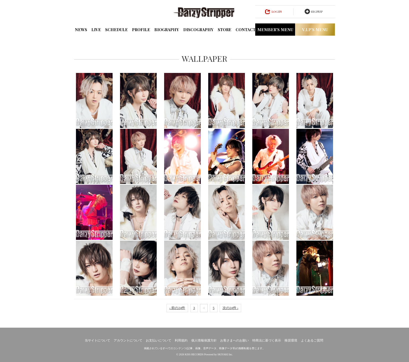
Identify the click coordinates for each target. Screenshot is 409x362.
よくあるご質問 (312, 340)
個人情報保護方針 (204, 340)
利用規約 (181, 340)
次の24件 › (230, 308)
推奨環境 (290, 340)
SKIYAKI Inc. (225, 354)
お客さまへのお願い (234, 340)
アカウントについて (128, 340)
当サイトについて (97, 340)
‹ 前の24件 (177, 308)
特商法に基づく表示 (266, 340)
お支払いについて (158, 340)
